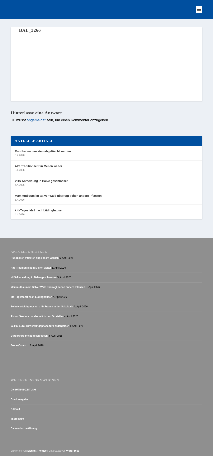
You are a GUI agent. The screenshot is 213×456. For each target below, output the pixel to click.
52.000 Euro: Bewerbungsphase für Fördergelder (40, 326)
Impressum (17, 418)
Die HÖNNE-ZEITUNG (23, 389)
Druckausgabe (19, 399)
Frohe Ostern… (20, 345)
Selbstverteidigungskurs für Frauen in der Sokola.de (42, 306)
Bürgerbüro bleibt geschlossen (29, 335)
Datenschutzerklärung (24, 428)
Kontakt (15, 409)
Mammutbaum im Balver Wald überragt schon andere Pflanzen (58, 195)
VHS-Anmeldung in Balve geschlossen (41, 181)
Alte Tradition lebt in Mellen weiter (38, 166)
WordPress (72, 450)
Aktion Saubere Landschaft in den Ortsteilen (37, 316)
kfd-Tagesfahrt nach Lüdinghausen (39, 210)
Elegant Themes (37, 450)
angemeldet (36, 120)
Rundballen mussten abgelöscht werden (43, 151)
